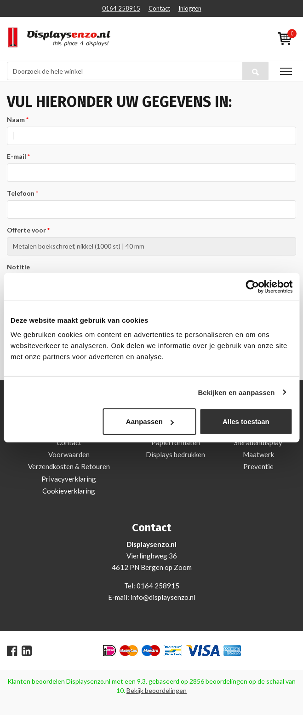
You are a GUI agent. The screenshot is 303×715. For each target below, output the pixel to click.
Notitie (18, 267)
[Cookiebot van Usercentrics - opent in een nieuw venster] (252, 286)
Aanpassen (150, 421)
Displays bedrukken (175, 454)
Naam (16, 119)
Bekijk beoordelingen (156, 690)
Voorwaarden (69, 454)
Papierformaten (175, 442)
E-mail (16, 156)
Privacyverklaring (68, 479)
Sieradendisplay (258, 442)
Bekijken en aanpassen (236, 392)
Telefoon (20, 193)
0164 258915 (121, 8)
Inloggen (189, 8)
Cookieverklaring (68, 491)
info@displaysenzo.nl (163, 597)
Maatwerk (258, 454)
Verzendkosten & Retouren (69, 466)
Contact (159, 8)
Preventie (258, 466)
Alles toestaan (246, 421)
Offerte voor (26, 230)
